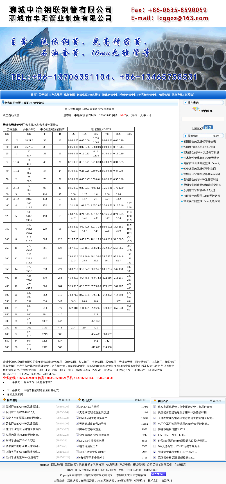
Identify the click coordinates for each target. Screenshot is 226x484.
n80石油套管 (94, 366)
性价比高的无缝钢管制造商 (199, 168)
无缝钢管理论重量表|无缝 (94, 412)
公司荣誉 (153, 464)
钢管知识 (38, 103)
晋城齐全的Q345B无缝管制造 (200, 179)
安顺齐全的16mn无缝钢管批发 (201, 152)
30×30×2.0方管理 (89, 406)
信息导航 (84, 464)
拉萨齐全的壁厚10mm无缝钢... (24, 417)
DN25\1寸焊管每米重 (91, 440)
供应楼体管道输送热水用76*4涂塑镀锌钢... (183, 412)
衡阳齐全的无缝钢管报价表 (199, 141)
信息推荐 (98, 464)
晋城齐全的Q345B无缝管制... (23, 406)
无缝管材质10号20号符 (92, 423)
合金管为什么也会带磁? (38, 382)
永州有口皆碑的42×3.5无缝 (199, 190)
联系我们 (166, 464)
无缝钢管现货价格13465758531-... (177, 452)
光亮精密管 (58, 366)
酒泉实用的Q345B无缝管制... (23, 446)
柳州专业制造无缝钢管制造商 (23, 429)
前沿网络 (166, 480)
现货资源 (139, 464)
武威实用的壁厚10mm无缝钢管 (201, 201)
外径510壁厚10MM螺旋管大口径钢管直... (182, 440)
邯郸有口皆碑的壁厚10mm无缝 (201, 174)
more (216, 135)
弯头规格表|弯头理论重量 (94, 435)
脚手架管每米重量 (90, 429)
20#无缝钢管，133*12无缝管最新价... (180, 446)
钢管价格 (139, 480)
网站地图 (57, 464)
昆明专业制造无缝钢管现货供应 (202, 184)
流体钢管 (43, 366)
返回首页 (70, 464)
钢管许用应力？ (88, 446)
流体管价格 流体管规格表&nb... (176, 457)
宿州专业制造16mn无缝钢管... (23, 457)
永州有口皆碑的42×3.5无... (21, 412)
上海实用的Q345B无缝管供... (23, 451)
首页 (26, 103)
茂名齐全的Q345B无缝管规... (23, 423)
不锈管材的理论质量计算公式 (41, 390)
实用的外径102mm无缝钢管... (23, 434)
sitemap (44, 464)
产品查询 (125, 464)
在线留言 (180, 464)
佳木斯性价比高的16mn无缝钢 (201, 157)
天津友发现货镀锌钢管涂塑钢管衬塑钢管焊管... (186, 418)
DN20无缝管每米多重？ (93, 418)
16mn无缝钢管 (76, 366)
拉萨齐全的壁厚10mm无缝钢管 (201, 195)
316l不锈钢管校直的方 (92, 452)
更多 (61, 400)
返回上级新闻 (15, 394)
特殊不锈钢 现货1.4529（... (174, 429)
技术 (150, 480)
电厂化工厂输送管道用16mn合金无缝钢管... (183, 423)
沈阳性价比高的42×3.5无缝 (199, 147)
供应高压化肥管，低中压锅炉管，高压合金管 (185, 406)
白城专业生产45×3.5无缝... (21, 440)
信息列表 (112, 464)
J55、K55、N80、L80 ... (172, 435)
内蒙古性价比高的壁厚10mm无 (201, 163)
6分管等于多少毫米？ (92, 457)
